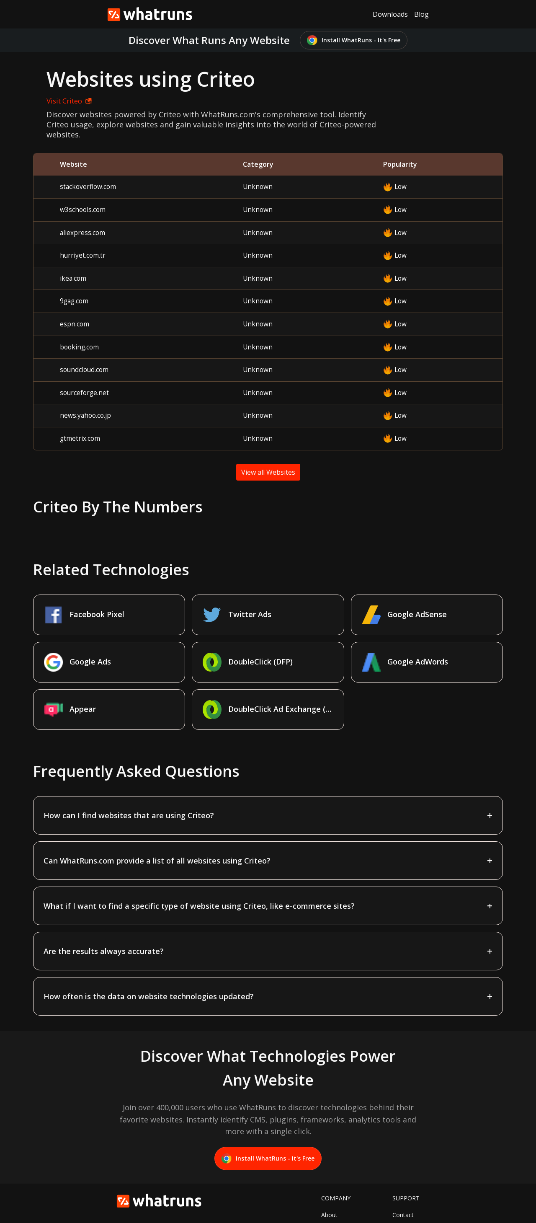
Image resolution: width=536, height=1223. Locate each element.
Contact (403, 1167)
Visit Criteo (60, 101)
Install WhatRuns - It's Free (353, 40)
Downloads (390, 14)
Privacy (402, 1193)
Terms (401, 1180)
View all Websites (268, 472)
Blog (421, 14)
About (329, 1167)
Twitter (330, 1180)
